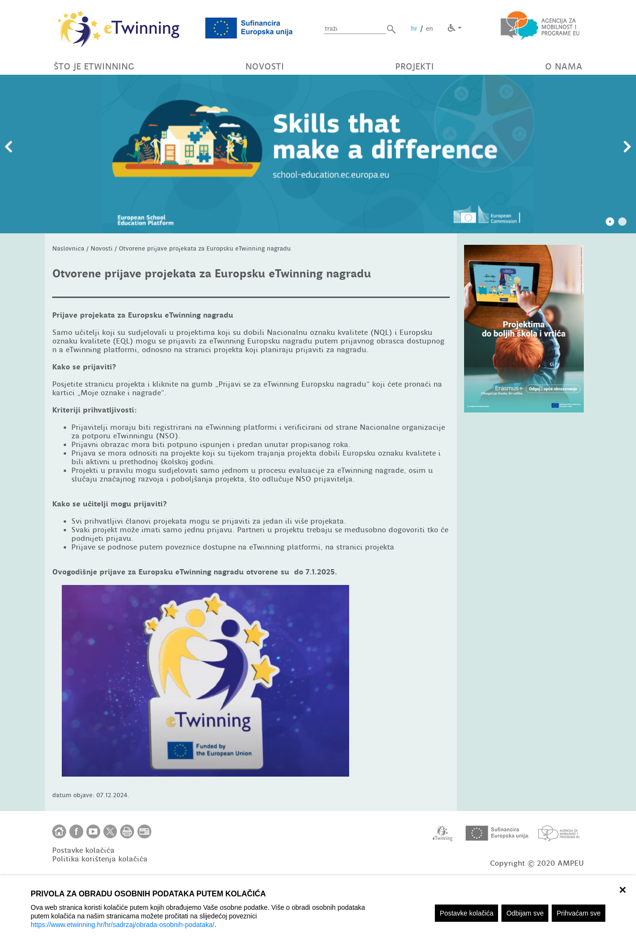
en (429, 28)
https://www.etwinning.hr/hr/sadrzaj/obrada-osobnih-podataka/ (123, 924)
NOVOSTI (264, 66)
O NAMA (563, 66)
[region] (318, 913)
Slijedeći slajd (627, 147)
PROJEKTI (414, 66)
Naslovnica (68, 248)
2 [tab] (622, 222)
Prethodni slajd (8, 147)
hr (414, 28)
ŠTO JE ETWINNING (94, 66)
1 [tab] (610, 222)
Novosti (102, 248)
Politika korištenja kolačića (100, 859)
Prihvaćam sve (578, 913)
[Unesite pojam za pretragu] (355, 29)
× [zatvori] (622, 888)
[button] (391, 29)
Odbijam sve (525, 913)
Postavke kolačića (466, 913)
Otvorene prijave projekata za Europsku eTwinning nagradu (205, 248)
